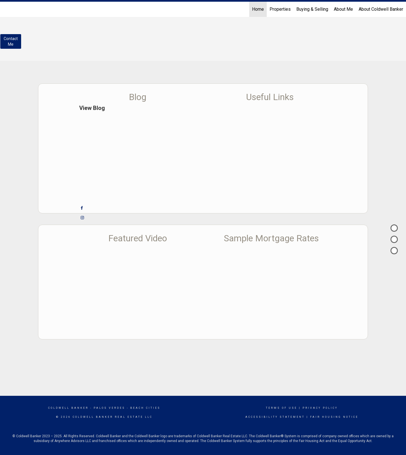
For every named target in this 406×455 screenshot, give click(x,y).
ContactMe (11, 41)
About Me (343, 9)
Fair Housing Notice (334, 417)
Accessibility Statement (275, 417)
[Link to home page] (7, 9)
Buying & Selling (312, 9)
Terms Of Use (281, 408)
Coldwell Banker (68, 408)
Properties (280, 9)
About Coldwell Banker (381, 9)
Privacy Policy (320, 408)
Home (258, 9)
